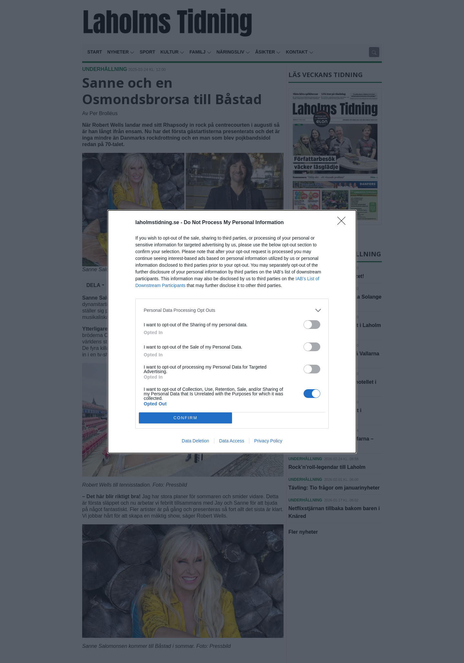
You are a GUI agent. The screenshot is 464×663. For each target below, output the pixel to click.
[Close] (343, 223)
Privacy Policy (268, 440)
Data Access (231, 440)
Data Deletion (195, 440)
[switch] (312, 324)
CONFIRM (185, 417)
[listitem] (232, 310)
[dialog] (232, 331)
